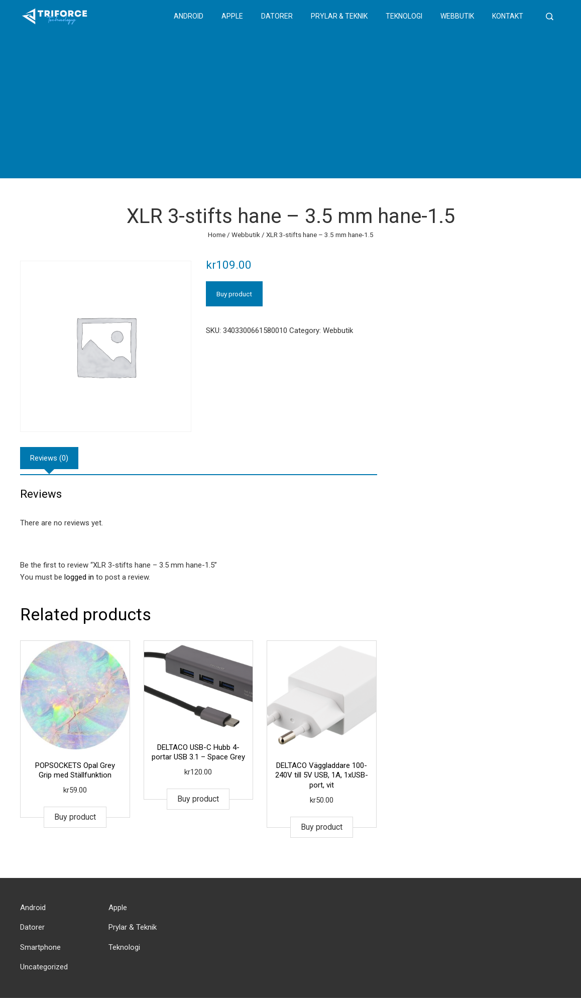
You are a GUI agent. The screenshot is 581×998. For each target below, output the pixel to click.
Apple (232, 16)
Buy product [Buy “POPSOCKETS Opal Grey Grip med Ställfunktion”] (75, 817)
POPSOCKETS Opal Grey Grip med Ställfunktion (75, 770)
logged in (79, 577)
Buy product (234, 294)
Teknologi (404, 16)
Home (216, 235)
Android (188, 16)
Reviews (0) (49, 458)
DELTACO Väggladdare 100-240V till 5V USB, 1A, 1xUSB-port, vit (321, 775)
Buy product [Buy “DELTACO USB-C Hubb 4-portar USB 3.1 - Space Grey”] (198, 799)
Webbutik (457, 16)
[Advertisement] (290, 108)
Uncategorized (44, 966)
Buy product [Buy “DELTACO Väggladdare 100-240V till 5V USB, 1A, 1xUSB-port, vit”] (321, 827)
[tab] (49, 458)
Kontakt (507, 16)
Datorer (277, 16)
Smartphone (40, 947)
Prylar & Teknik (339, 16)
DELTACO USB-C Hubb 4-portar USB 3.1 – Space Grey (198, 752)
